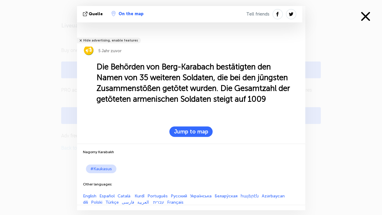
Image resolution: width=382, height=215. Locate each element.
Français (175, 202)
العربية (143, 202)
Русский (179, 196)
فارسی (128, 202)
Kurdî (139, 196)
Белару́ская (226, 196)
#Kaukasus (101, 168)
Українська (201, 196)
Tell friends (257, 14)
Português (157, 196)
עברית (158, 202)
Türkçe (112, 202)
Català (125, 196)
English (89, 196)
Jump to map (191, 131)
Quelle (93, 14)
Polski (96, 202)
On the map (128, 13)
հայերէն (250, 196)
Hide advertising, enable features (110, 40)
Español (107, 196)
